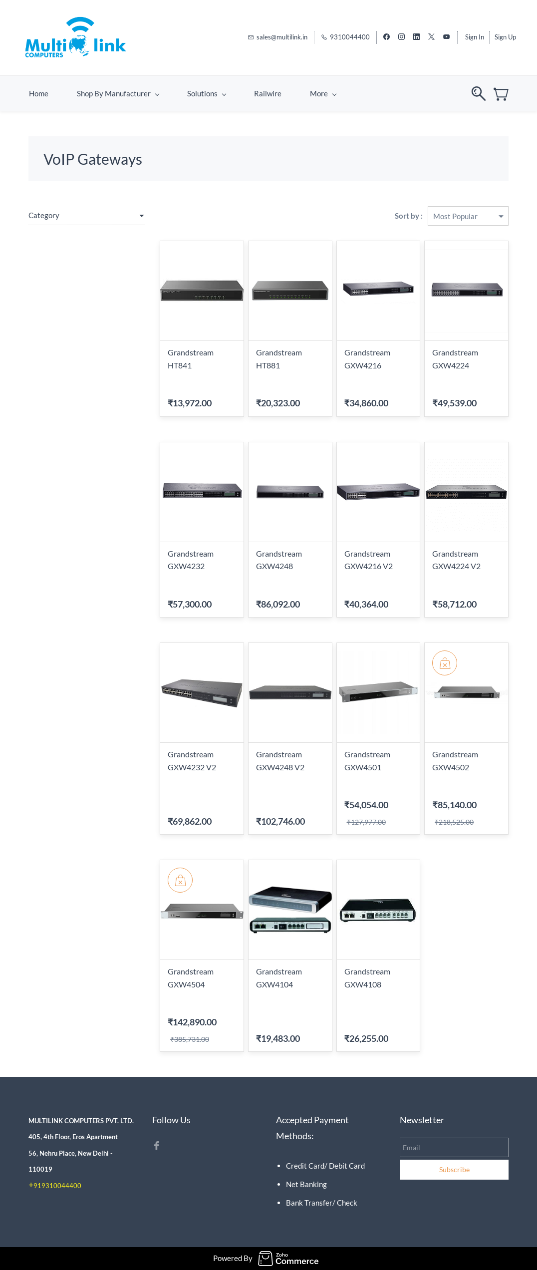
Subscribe (454, 1169)
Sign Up (505, 37)
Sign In (474, 37)
